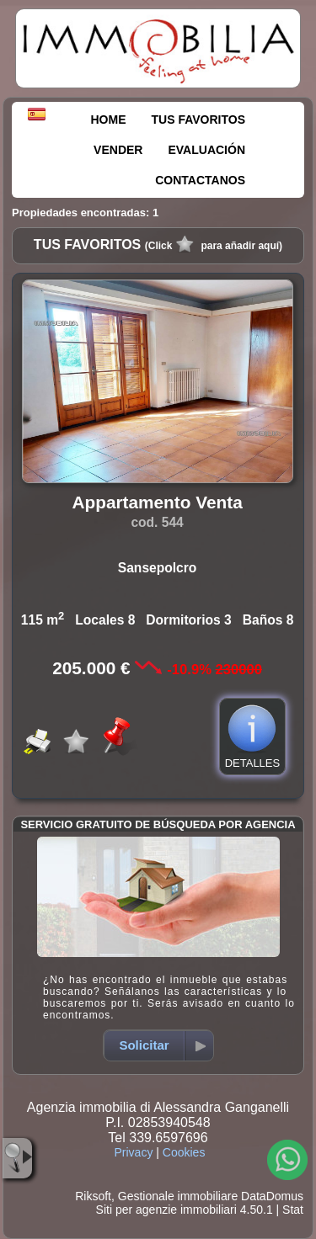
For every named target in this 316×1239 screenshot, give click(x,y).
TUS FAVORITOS (199, 119)
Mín (36, 1081)
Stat (292, 1209)
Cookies (184, 1152)
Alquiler (109, 926)
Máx (23, 1098)
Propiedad (41, 991)
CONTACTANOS (200, 180)
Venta (36, 926)
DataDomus (272, 1196)
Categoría (40, 948)
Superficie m (51, 1118)
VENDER (118, 150)
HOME (108, 119)
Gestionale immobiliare (178, 1196)
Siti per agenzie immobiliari (166, 1209)
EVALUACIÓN (206, 150)
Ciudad (32, 1035)
